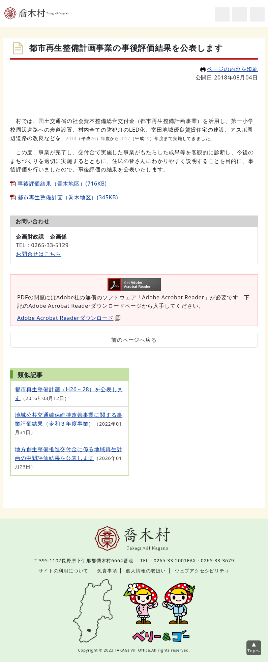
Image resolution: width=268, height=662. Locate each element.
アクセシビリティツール (239, 14)
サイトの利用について (63, 570)
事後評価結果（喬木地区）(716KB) (62, 183)
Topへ (253, 651)
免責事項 (107, 570)
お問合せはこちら (38, 254)
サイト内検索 (222, 14)
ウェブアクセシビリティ (202, 570)
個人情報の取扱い (146, 570)
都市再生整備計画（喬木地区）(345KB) (68, 197)
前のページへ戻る (133, 339)
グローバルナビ (257, 14)
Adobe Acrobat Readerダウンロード (68, 318)
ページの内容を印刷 (229, 69)
